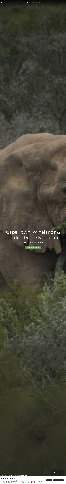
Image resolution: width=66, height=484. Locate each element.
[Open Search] (63, 2)
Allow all (49, 480)
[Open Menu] (1, 2)
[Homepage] (2, 475)
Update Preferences (58, 480)
